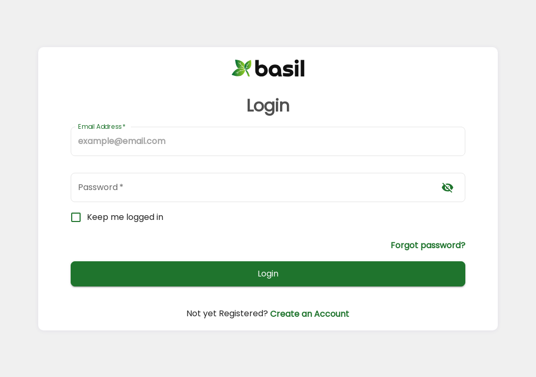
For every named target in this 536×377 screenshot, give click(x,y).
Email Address (102, 126)
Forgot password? (427, 245)
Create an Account (308, 313)
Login (268, 274)
